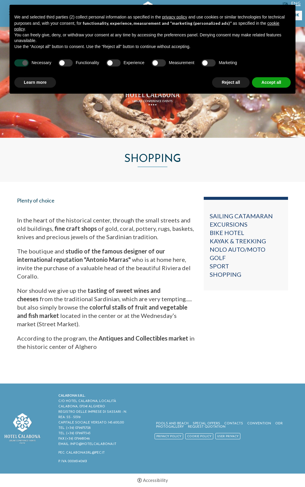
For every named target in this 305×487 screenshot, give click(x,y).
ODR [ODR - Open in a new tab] (279, 423)
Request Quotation (206, 427)
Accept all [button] (271, 82)
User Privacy (228, 436)
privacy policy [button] (174, 17)
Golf (218, 257)
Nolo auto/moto (237, 249)
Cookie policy (199, 436)
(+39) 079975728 (78, 428)
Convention (259, 423)
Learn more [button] (35, 82)
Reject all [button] (231, 82)
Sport (219, 266)
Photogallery (170, 427)
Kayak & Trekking (238, 241)
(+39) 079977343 (78, 433)
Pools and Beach (172, 423)
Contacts (233, 423)
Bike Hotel (227, 232)
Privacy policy (168, 436)
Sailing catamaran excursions (241, 220)
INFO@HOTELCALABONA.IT (93, 444)
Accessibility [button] (155, 480)
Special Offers (206, 423)
